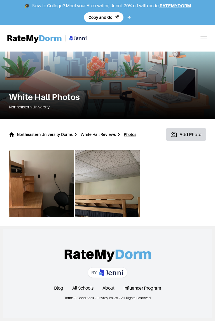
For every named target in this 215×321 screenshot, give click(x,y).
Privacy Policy (107, 298)
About (108, 288)
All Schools (83, 288)
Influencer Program (142, 288)
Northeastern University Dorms (45, 134)
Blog (58, 288)
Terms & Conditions (79, 298)
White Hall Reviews (98, 134)
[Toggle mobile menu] (204, 38)
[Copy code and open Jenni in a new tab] (103, 17)
